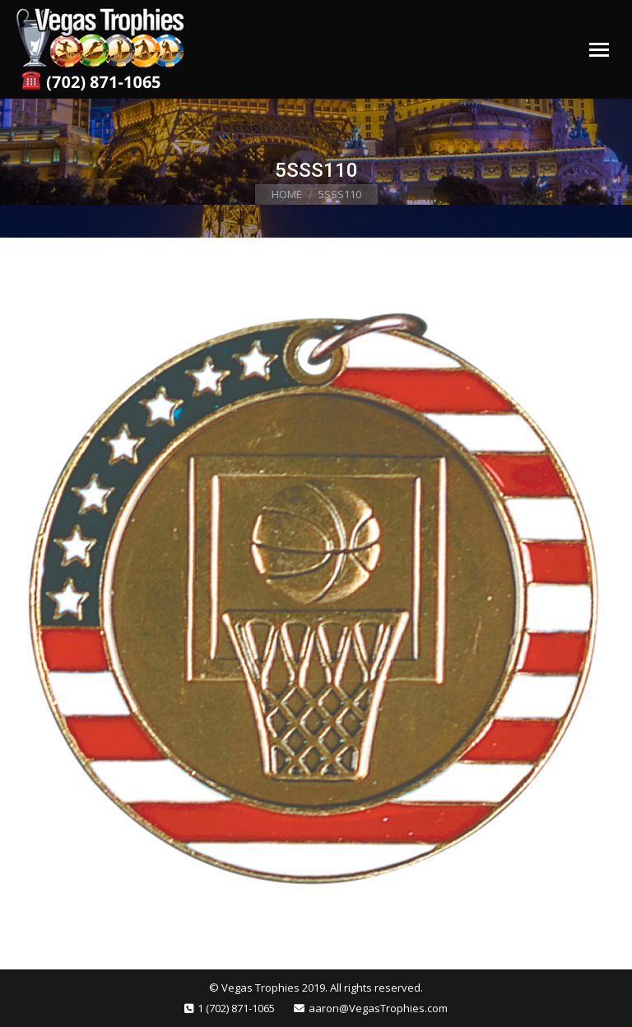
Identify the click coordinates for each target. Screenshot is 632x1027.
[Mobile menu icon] (599, 50)
